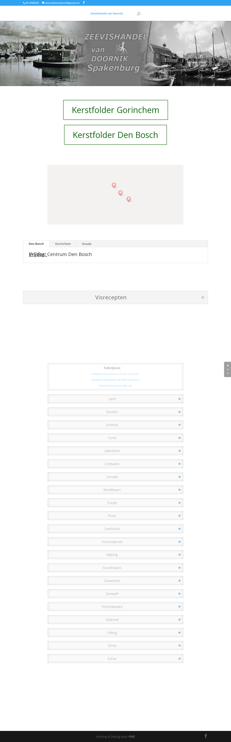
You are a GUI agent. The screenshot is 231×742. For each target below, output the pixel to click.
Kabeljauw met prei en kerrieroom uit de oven (115, 402)
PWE (132, 737)
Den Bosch (36, 244)
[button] (126, 198)
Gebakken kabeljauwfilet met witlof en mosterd (115, 407)
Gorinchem (63, 244)
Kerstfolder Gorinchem (115, 109)
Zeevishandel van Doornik (105, 13)
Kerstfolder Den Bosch (115, 134)
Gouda (86, 244)
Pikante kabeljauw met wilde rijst (115, 412)
